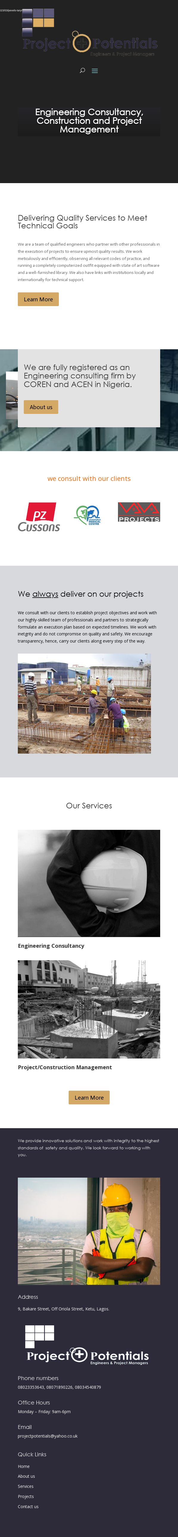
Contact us (28, 1506)
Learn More (38, 299)
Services (26, 1486)
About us (41, 407)
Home (24, 1466)
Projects (26, 1496)
